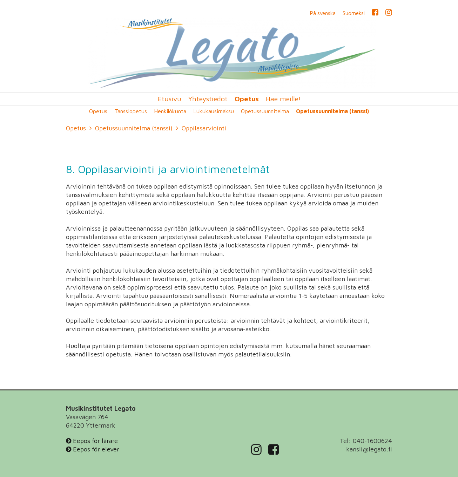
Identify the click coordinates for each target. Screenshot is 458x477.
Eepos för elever (92, 449)
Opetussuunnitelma (265, 111)
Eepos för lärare (92, 440)
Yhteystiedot (208, 99)
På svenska (323, 13)
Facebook (375, 13)
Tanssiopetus (130, 111)
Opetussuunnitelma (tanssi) (332, 111)
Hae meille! (283, 99)
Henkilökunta (170, 111)
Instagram (388, 13)
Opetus (247, 99)
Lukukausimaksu (213, 111)
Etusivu (169, 99)
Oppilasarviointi (204, 128)
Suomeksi (354, 13)
